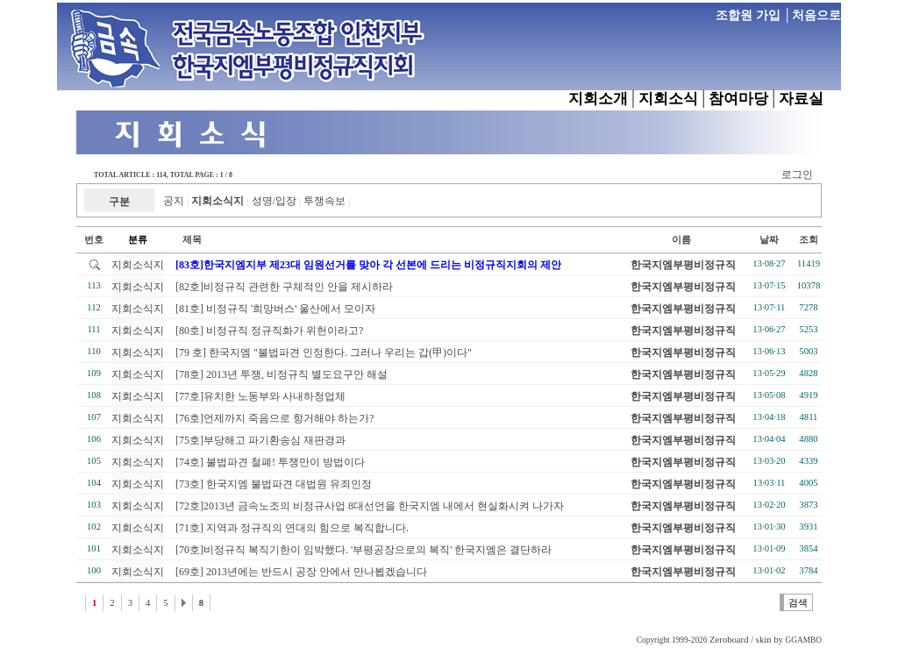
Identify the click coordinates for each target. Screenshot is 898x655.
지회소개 (598, 98)
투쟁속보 (324, 201)
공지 (173, 201)
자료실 (801, 98)
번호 (93, 240)
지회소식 (668, 98)
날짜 (769, 240)
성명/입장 (274, 201)
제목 (183, 240)
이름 (681, 240)
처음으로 (816, 15)
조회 (808, 240)
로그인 (797, 174)
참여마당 (738, 98)
